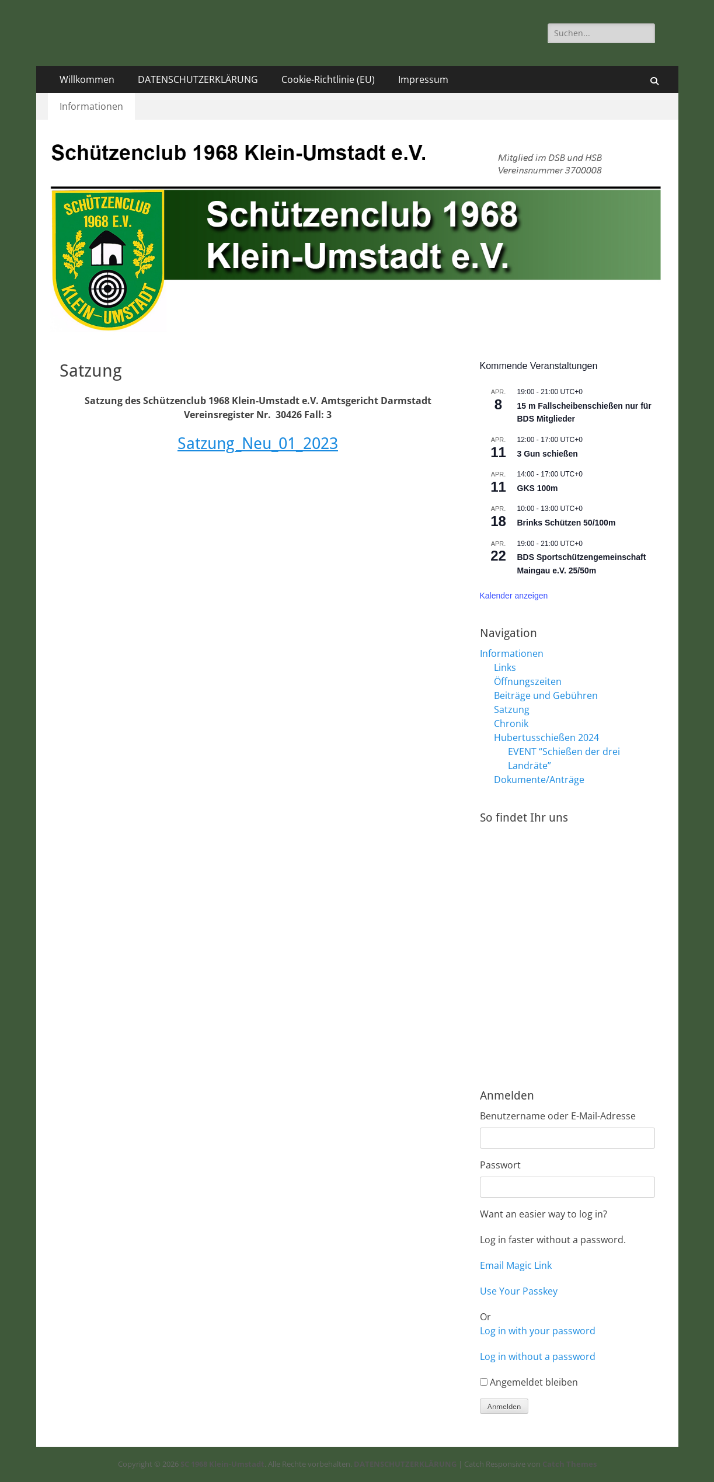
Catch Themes (569, 1464)
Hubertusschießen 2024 (546, 737)
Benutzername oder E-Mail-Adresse (558, 1115)
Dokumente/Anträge (539, 779)
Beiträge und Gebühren (546, 695)
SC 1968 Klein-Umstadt (222, 1464)
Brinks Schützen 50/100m (566, 522)
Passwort (500, 1165)
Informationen (91, 106)
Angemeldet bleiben (534, 1382)
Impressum (423, 79)
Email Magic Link (516, 1265)
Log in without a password (537, 1356)
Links (505, 667)
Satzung (512, 709)
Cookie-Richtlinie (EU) (328, 79)
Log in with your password (537, 1330)
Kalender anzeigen (514, 595)
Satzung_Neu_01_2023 (257, 443)
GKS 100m (537, 488)
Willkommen (87, 79)
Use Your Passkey (519, 1291)
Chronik (511, 723)
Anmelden (504, 1406)
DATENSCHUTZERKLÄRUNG (198, 79)
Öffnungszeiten (528, 681)
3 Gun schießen (547, 453)
